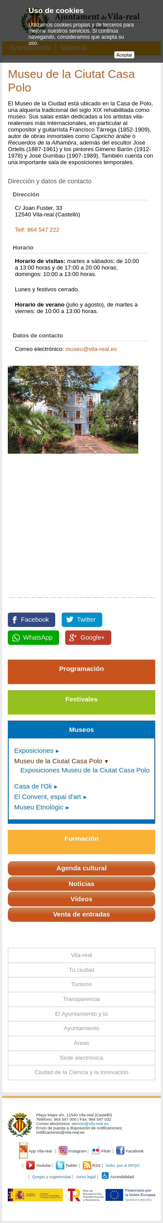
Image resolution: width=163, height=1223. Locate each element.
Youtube (39, 1165)
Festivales (81, 699)
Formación (81, 838)
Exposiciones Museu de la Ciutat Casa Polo (85, 770)
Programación (81, 668)
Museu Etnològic (38, 807)
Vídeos (81, 899)
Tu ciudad (81, 970)
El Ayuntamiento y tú (81, 1014)
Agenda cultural (82, 868)
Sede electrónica (81, 1058)
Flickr (101, 1151)
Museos (81, 729)
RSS (92, 1165)
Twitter (86, 619)
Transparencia (81, 999)
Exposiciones (33, 750)
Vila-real (81, 955)
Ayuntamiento (81, 1028)
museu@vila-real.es (91, 349)
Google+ (92, 637)
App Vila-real (36, 1151)
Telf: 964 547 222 (37, 229)
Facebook (35, 619)
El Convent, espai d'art (47, 796)
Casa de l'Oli (33, 786)
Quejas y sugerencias (51, 1177)
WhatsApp (38, 637)
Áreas (81, 1043)
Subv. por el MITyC (123, 1165)
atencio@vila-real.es (90, 1124)
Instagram (73, 1151)
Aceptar (124, 54)
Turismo (81, 984)
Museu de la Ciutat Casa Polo (58, 761)
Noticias (82, 883)
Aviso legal (86, 1177)
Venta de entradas (81, 914)
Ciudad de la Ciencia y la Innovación (82, 1072)
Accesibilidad (117, 1177)
